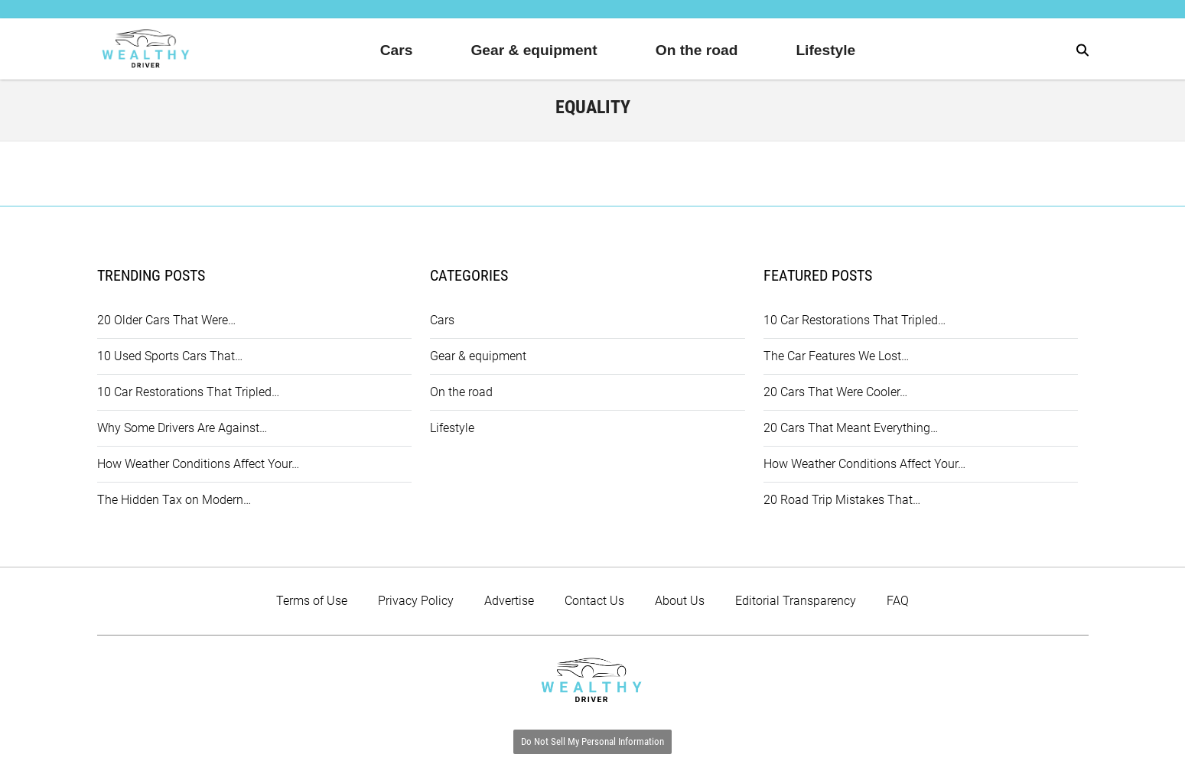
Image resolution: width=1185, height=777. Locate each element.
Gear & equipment (533, 50)
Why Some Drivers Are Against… (182, 428)
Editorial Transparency (795, 600)
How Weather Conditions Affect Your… (198, 464)
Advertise (509, 600)
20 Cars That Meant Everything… (850, 428)
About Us (680, 600)
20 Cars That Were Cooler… (835, 392)
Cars (396, 50)
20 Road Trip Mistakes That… (841, 500)
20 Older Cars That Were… (166, 320)
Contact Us (594, 600)
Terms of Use (311, 600)
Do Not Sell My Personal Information (592, 741)
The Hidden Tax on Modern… (174, 500)
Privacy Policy (416, 600)
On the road (697, 50)
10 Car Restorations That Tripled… (188, 392)
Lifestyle (825, 50)
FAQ (898, 600)
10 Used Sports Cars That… (170, 356)
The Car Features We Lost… (836, 356)
